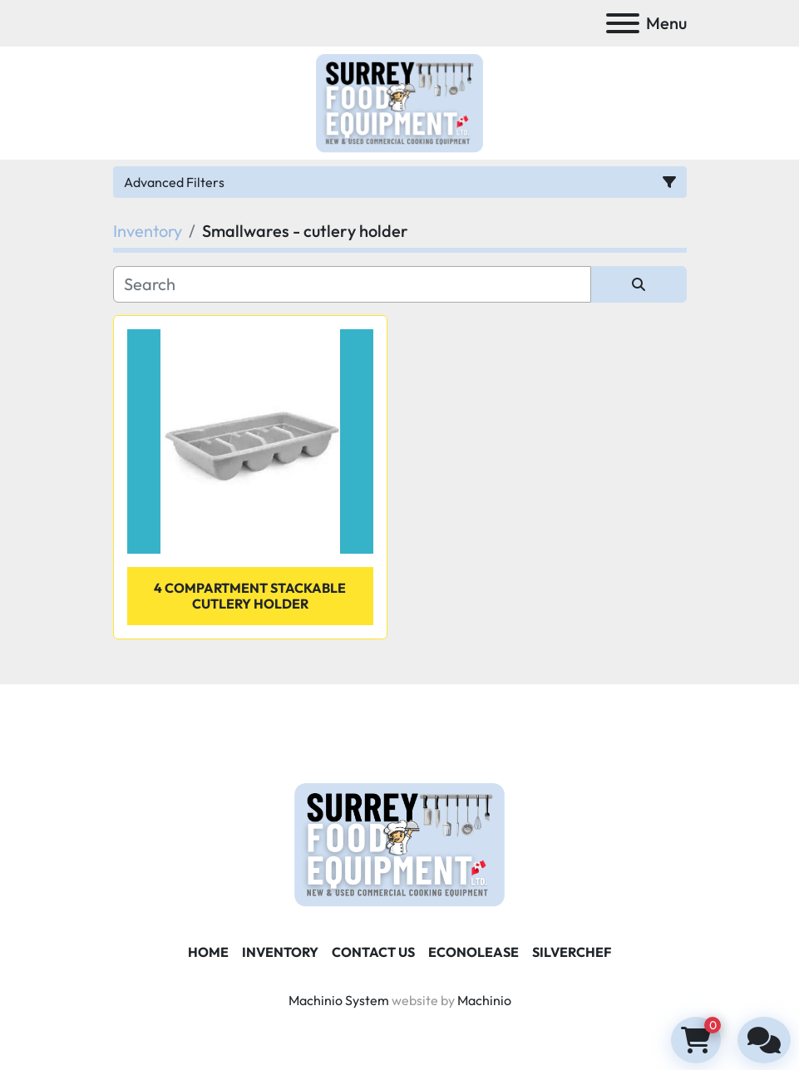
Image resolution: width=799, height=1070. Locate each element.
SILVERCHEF (571, 952)
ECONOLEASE (473, 952)
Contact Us (373, 952)
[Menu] (622, 23)
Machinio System (339, 1000)
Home (208, 952)
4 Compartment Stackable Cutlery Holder (250, 595)
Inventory (280, 952)
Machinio (484, 1000)
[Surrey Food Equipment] (399, 843)
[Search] (352, 284)
